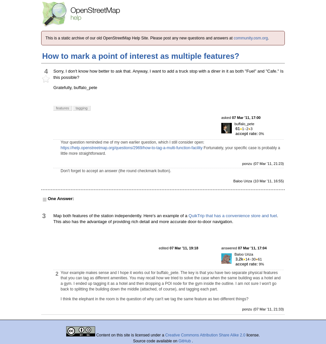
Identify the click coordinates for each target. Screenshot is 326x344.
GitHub (185, 341)
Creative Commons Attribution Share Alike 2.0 (205, 335)
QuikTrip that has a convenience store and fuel (233, 215)
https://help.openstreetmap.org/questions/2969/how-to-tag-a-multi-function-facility (132, 148)
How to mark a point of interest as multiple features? (140, 56)
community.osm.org (251, 38)
